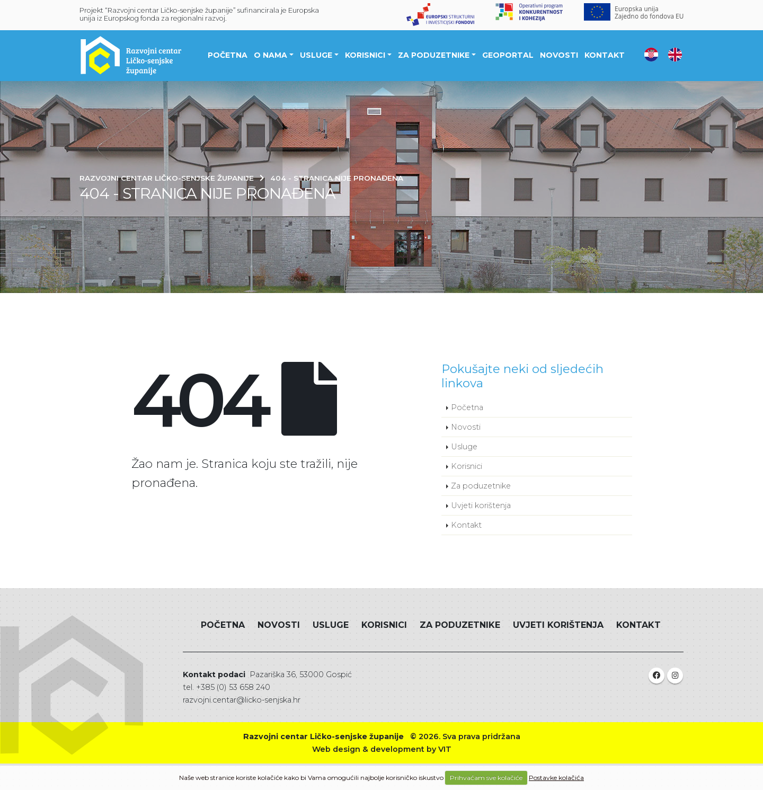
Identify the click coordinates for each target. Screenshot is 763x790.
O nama (270, 55)
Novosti (559, 55)
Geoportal (508, 55)
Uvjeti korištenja (481, 505)
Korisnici (365, 55)
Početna (227, 55)
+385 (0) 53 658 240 (233, 687)
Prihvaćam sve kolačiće (486, 778)
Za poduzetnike (433, 55)
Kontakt (604, 55)
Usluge (316, 55)
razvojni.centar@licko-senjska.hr (241, 700)
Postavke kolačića (556, 778)
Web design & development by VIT (381, 749)
